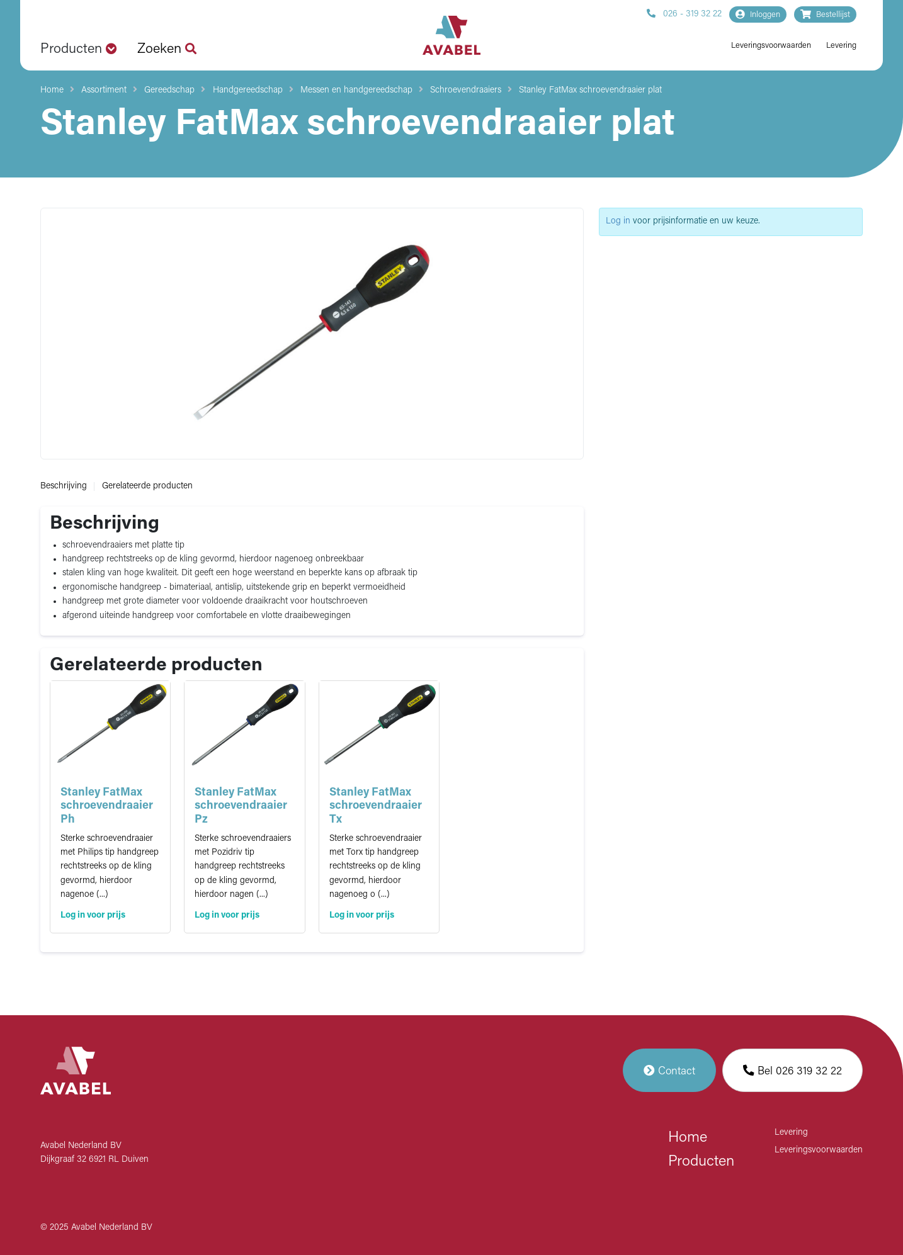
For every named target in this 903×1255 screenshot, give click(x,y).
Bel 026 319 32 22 (792, 1070)
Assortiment (104, 90)
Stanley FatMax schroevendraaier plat (590, 90)
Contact (669, 1070)
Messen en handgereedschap (356, 90)
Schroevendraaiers (465, 90)
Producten (701, 1161)
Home (52, 90)
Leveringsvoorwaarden (771, 46)
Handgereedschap (248, 90)
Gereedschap (169, 90)
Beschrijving (63, 486)
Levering (841, 46)
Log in (618, 221)
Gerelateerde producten (147, 486)
